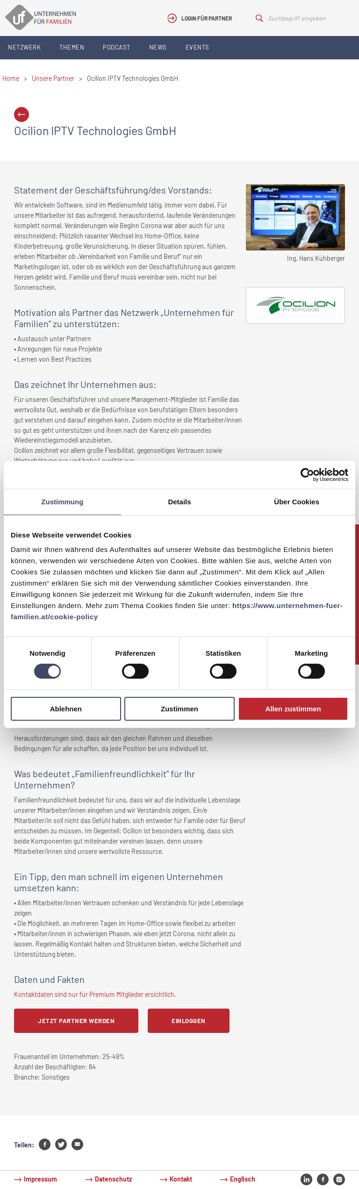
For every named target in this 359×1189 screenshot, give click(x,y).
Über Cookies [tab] (296, 502)
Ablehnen (66, 709)
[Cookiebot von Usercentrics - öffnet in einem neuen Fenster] (307, 475)
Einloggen (189, 1020)
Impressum (40, 1179)
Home (10, 78)
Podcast (116, 47)
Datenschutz (113, 1179)
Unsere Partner (53, 78)
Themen (71, 47)
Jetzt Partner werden (76, 1020)
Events (197, 47)
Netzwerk (24, 47)
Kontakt (181, 1179)
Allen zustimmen (293, 709)
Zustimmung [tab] (62, 502)
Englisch (242, 1179)
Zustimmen (179, 709)
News (158, 47)
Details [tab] (179, 502)
